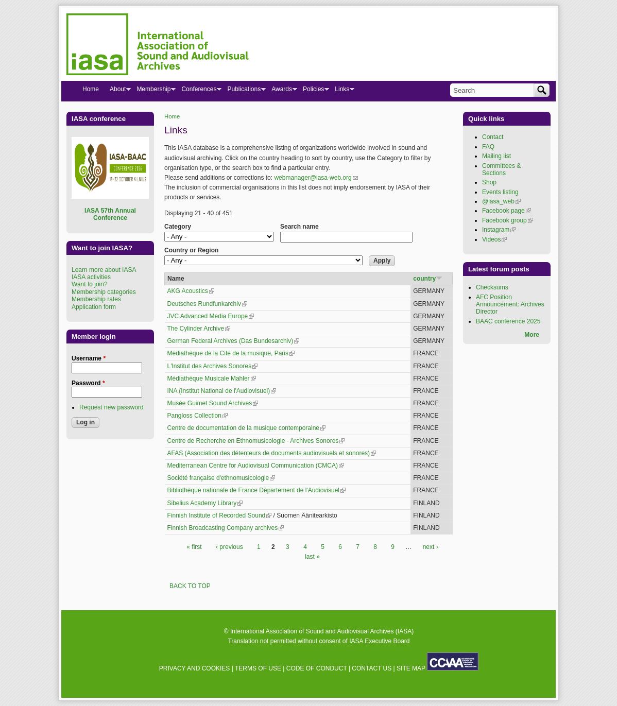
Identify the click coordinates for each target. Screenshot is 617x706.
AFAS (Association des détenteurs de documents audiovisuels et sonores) (271, 453)
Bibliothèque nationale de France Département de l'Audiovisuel (256, 490)
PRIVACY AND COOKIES (194, 668)
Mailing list (496, 156)
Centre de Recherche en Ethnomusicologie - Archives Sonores (256, 440)
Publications (243, 91)
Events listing (500, 192)
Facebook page (506, 210)
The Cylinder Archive (199, 328)
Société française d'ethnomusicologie (221, 477)
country (427, 278)
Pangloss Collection (197, 415)
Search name (299, 226)
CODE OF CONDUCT (316, 668)
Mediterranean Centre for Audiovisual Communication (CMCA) (255, 465)
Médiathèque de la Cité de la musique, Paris (231, 353)
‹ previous (229, 546)
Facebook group (507, 220)
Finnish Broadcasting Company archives (225, 527)
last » (312, 556)
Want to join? (90, 284)
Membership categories (104, 292)
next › (430, 546)
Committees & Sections (501, 169)
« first (193, 546)
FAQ (488, 146)
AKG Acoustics (190, 291)
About (117, 91)
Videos (494, 239)
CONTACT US (371, 668)
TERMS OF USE (258, 668)
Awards (281, 91)
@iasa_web (501, 201)
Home (172, 116)
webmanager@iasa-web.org (315, 177)
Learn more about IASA (104, 269)
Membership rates (96, 299)
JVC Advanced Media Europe (210, 316)
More (531, 334)
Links (341, 91)
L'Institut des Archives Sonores (212, 366)
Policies (313, 91)
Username (89, 358)
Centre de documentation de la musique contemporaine (246, 428)
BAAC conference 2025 (508, 321)
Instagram (499, 229)
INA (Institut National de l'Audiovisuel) (222, 390)
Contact (492, 137)
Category (177, 226)
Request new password (111, 407)
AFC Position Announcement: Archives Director (510, 305)
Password (88, 383)
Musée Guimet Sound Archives (213, 403)
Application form (94, 307)
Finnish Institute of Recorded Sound (219, 515)
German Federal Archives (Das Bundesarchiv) (233, 341)
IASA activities (91, 277)
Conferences (198, 91)
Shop (489, 182)
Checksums (492, 287)
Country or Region (191, 250)
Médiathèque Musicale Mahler (211, 378)
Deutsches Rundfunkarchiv (207, 303)
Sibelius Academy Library (205, 503)
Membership (153, 91)
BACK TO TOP (190, 586)
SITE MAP (411, 668)
